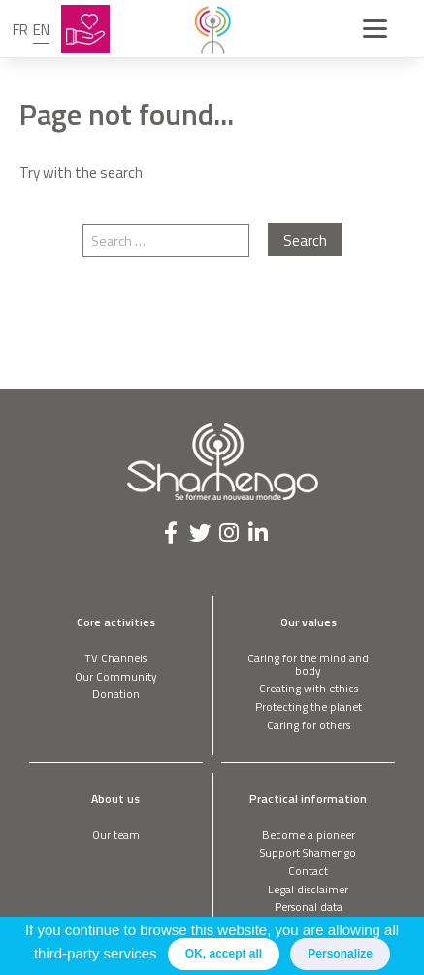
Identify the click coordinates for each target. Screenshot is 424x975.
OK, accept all (223, 953)
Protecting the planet (308, 706)
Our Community (116, 676)
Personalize (340, 953)
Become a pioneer (308, 834)
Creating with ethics (308, 688)
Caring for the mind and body (308, 664)
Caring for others (308, 725)
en (41, 29)
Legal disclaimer (308, 889)
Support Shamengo (308, 852)
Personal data (308, 906)
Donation (116, 694)
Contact (308, 870)
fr (20, 29)
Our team (116, 834)
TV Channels (115, 658)
